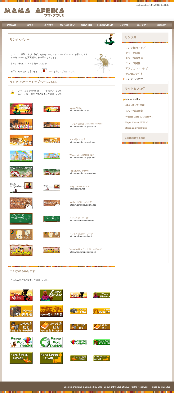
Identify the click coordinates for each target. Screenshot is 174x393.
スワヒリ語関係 (134, 58)
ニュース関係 (132, 63)
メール (47, 71)
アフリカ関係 (132, 52)
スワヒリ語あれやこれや (81, 233)
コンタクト (142, 25)
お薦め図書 (86, 25)
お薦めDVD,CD (105, 25)
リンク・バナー (134, 78)
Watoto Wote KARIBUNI (139, 116)
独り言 (30, 25)
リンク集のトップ (135, 47)
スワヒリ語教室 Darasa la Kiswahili (86, 124)
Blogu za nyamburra (79, 186)
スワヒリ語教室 (134, 110)
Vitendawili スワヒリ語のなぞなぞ (85, 249)
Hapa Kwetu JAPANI (79, 171)
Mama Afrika (75, 108)
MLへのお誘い (67, 25)
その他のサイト (134, 73)
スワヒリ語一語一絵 (78, 218)
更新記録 (11, 25)
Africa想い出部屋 (77, 139)
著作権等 (48, 25)
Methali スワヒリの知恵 (80, 202)
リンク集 (123, 25)
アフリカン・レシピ (136, 68)
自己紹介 (161, 25)
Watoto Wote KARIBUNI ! (81, 155)
